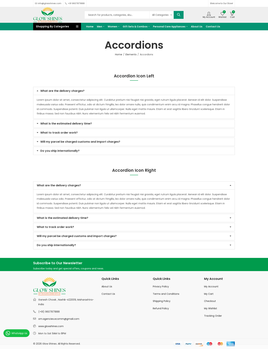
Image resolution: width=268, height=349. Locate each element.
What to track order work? (59, 133)
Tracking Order (213, 315)
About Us (107, 286)
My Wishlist (210, 308)
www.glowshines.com (51, 326)
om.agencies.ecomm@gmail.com (58, 319)
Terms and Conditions (166, 294)
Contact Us (108, 294)
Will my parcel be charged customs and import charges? (80, 142)
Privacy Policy (161, 286)
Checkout (210, 301)
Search (179, 15)
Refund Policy (161, 308)
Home (118, 54)
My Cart (208, 294)
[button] (134, 91)
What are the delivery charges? (62, 91)
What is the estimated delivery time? (66, 124)
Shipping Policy (161, 301)
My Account (211, 286)
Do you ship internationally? (59, 151)
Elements (131, 54)
